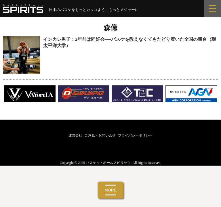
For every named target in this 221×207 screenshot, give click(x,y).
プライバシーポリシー (135, 135)
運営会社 (75, 135)
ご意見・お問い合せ (100, 135)
